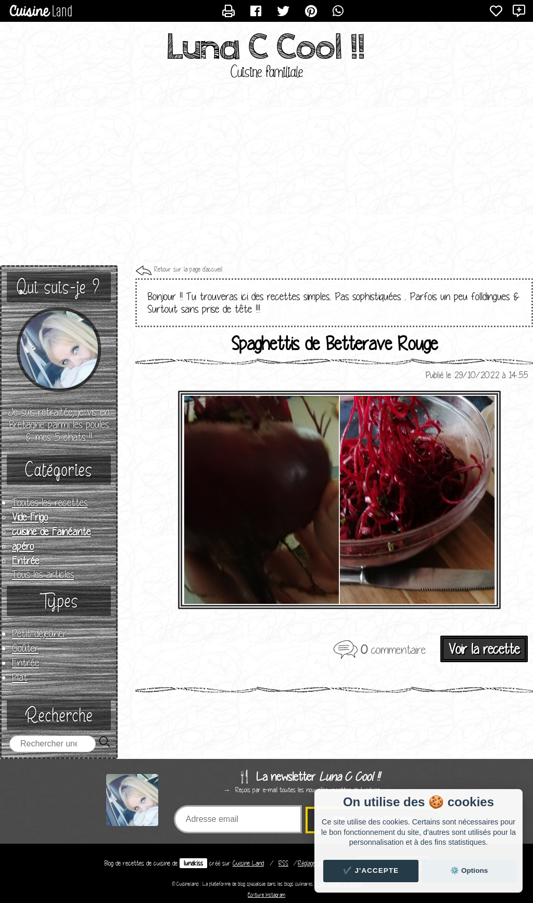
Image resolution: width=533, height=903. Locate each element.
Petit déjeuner (39, 633)
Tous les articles (43, 574)
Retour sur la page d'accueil (188, 269)
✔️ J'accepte (371, 870)
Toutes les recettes (49, 502)
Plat (20, 677)
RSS (283, 863)
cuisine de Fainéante (51, 531)
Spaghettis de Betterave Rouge (334, 343)
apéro (23, 546)
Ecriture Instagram (266, 895)
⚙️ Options (469, 870)
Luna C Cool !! (266, 47)
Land (248, 863)
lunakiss (193, 863)
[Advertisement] (266, 182)
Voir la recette (484, 649)
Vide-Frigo (30, 517)
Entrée (25, 560)
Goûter (25, 648)
